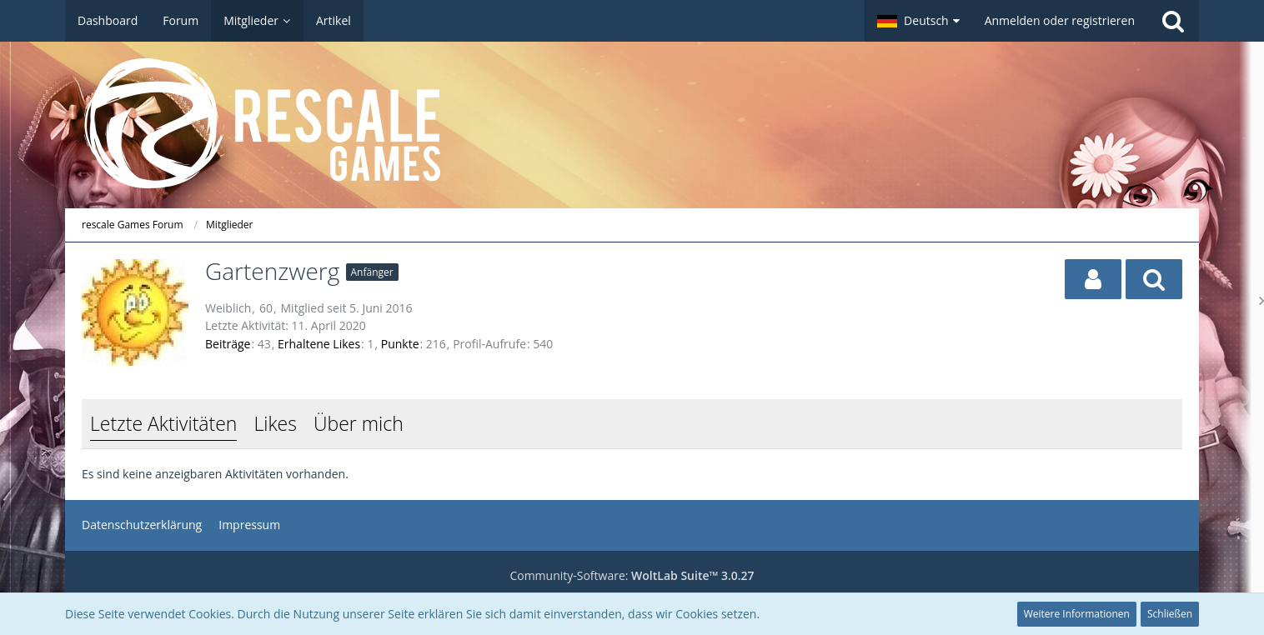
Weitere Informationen (1077, 614)
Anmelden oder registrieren (1060, 20)
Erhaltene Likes (319, 344)
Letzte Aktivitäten (163, 423)
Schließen (1169, 614)
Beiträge (227, 344)
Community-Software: (631, 575)
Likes (274, 423)
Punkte (400, 344)
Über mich (358, 423)
